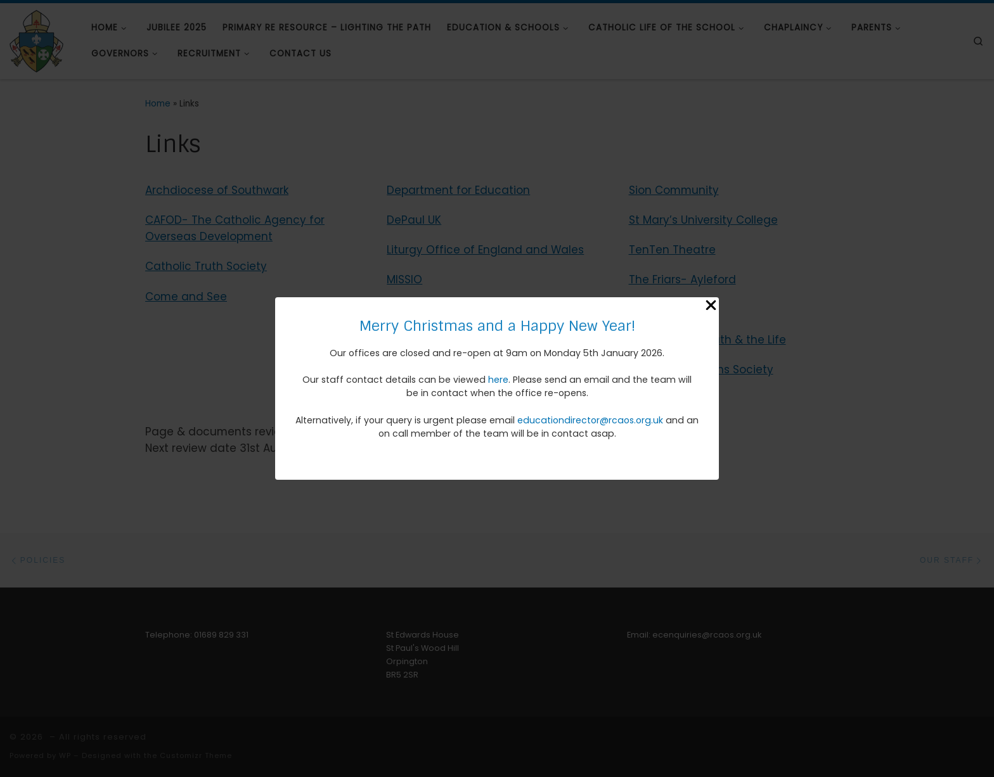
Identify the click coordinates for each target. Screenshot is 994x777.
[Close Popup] (711, 307)
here (498, 379)
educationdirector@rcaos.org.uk (590, 420)
